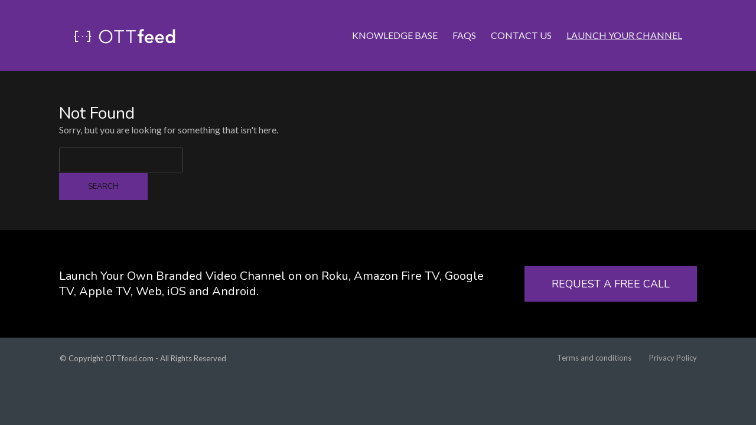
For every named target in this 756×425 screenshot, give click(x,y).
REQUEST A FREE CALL (611, 284)
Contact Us (521, 20)
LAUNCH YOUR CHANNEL (624, 20)
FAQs (464, 20)
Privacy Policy (673, 357)
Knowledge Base (395, 20)
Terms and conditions (594, 357)
